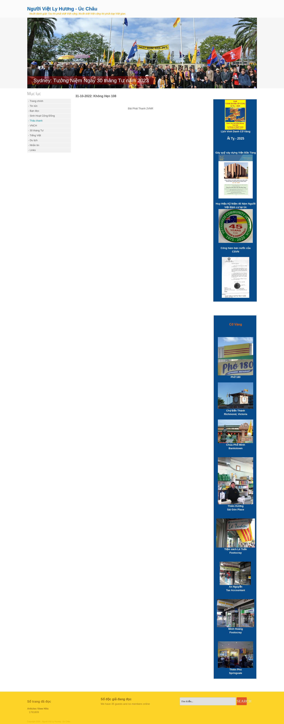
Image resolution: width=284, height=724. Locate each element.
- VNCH (32, 125)
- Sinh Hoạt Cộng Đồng (41, 115)
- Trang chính (35, 101)
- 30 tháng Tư (36, 130)
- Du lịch (33, 140)
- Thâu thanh (35, 120)
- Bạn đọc (33, 110)
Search (242, 701)
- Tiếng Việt (34, 135)
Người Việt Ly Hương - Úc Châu (62, 8)
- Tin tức (33, 105)
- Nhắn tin (33, 145)
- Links (32, 150)
